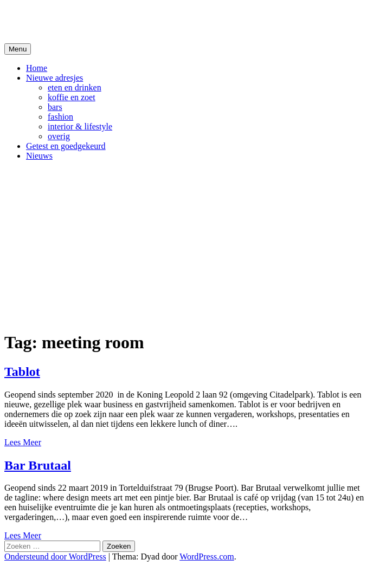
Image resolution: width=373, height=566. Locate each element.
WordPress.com (206, 556)
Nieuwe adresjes (54, 77)
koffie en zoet (71, 97)
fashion (60, 116)
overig (59, 136)
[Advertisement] (186, 245)
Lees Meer (22, 442)
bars (55, 107)
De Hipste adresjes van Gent (109, 21)
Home (36, 68)
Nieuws (39, 155)
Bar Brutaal (37, 465)
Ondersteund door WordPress (55, 556)
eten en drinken (74, 87)
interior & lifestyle (80, 126)
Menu (18, 49)
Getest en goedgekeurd (66, 146)
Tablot (22, 372)
